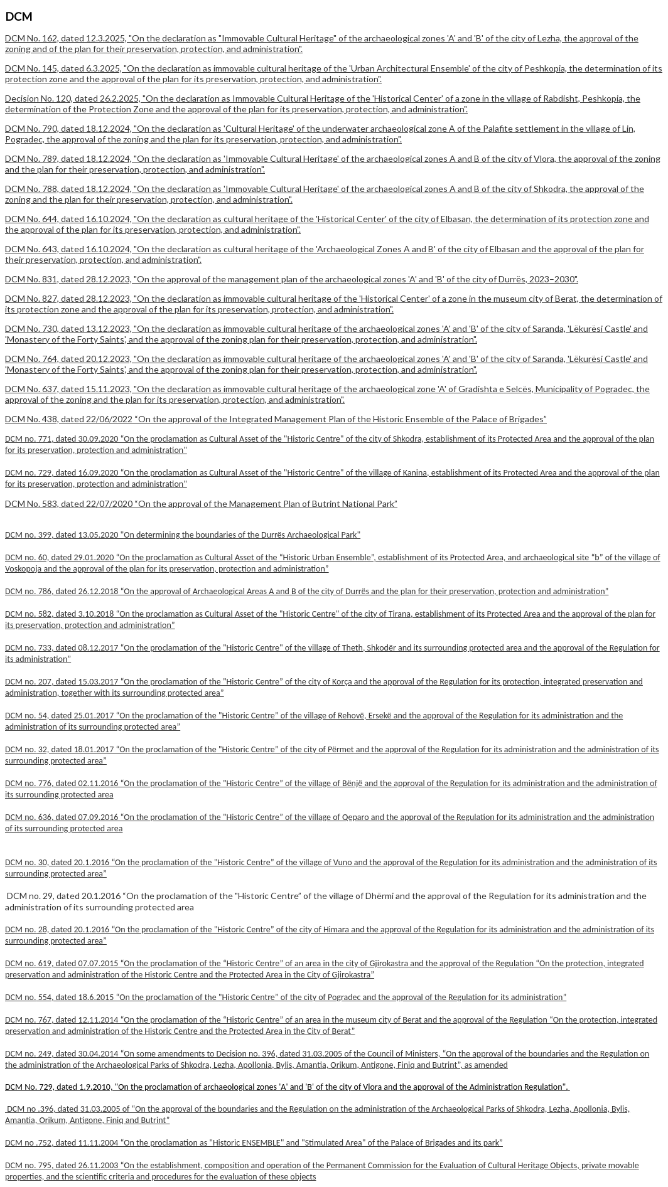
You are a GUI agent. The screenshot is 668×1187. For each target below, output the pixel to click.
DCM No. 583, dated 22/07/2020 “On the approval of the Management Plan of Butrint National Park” (201, 503)
